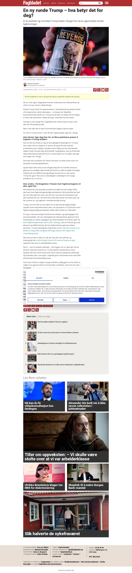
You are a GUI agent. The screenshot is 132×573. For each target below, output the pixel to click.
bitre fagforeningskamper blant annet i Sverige (41, 222)
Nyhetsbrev (71, 3)
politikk (39, 306)
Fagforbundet (63, 547)
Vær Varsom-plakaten (89, 562)
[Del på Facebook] (95, 90)
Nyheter (46, 3)
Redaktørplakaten (72, 562)
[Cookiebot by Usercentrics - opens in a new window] (96, 272)
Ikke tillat (40, 300)
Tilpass (66, 300)
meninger (27, 306)
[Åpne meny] (106, 3)
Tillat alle (92, 300)
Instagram (56, 556)
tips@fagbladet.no (75, 549)
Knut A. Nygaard (40, 552)
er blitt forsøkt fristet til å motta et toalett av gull (55, 240)
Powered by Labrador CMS (66, 570)
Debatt (53, 3)
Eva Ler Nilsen (43, 547)
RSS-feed (96, 557)
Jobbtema (61, 3)
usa (33, 306)
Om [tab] (93, 278)
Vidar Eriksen (42, 554)
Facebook (67, 554)
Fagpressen (45, 562)
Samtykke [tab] (39, 278)
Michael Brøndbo (41, 549)
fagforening (48, 306)
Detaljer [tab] (66, 278)
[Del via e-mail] (103, 90)
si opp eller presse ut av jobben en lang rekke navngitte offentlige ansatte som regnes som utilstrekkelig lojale (51, 230)
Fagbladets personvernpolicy (50, 564)
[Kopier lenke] (106, 90)
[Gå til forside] (32, 3)
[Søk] (100, 3)
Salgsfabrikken (66, 552)
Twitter (76, 554)
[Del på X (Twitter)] (99, 90)
